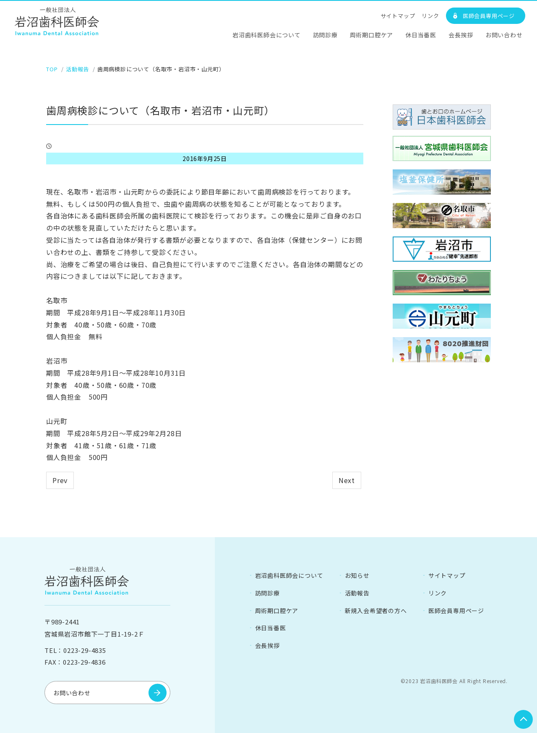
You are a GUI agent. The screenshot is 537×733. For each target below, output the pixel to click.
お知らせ (357, 575)
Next (347, 480)
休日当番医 (420, 35)
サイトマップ (398, 16)
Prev (60, 480)
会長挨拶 (460, 35)
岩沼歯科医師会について (266, 35)
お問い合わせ (504, 35)
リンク (430, 16)
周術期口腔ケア (372, 35)
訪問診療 (325, 35)
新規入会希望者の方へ (376, 610)
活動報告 (357, 592)
